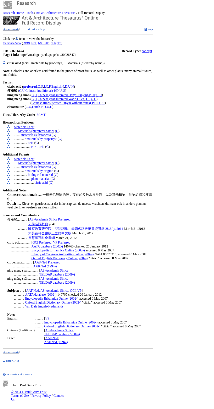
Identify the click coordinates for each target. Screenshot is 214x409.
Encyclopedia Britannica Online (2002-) (58, 250)
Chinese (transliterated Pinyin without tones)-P (63, 103)
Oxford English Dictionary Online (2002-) (60, 258)
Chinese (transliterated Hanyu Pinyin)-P (64, 95)
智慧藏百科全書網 (41, 238)
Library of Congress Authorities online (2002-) (63, 254)
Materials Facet (24, 127)
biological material (40, 174)
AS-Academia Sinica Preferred (49, 219)
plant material (40, 178)
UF (93, 95)
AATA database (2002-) (48, 246)
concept (147, 51)
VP (79, 290)
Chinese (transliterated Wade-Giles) (61, 99)
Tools (30, 13)
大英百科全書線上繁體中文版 (49, 233)
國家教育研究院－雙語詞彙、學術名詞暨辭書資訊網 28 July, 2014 (75, 228)
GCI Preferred (42, 242)
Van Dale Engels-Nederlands (44, 306)
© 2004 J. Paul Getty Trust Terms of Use (28, 393)
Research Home (14, 13)
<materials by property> (41, 139)
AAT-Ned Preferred (47, 262)
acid (31, 142)
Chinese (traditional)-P (40, 90)
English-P (57, 86)
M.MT (41, 114)
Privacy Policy (41, 395)
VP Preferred (61, 242)
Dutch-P (37, 107)
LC (46, 86)
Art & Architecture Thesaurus (55, 13)
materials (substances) (36, 135)
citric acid (38, 146)
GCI (73, 290)
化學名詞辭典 (38, 224)
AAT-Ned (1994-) (45, 266)
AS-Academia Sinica (54, 270)
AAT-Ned (32, 290)
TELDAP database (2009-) (57, 274)
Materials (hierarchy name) (36, 131)
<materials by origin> (39, 171)
